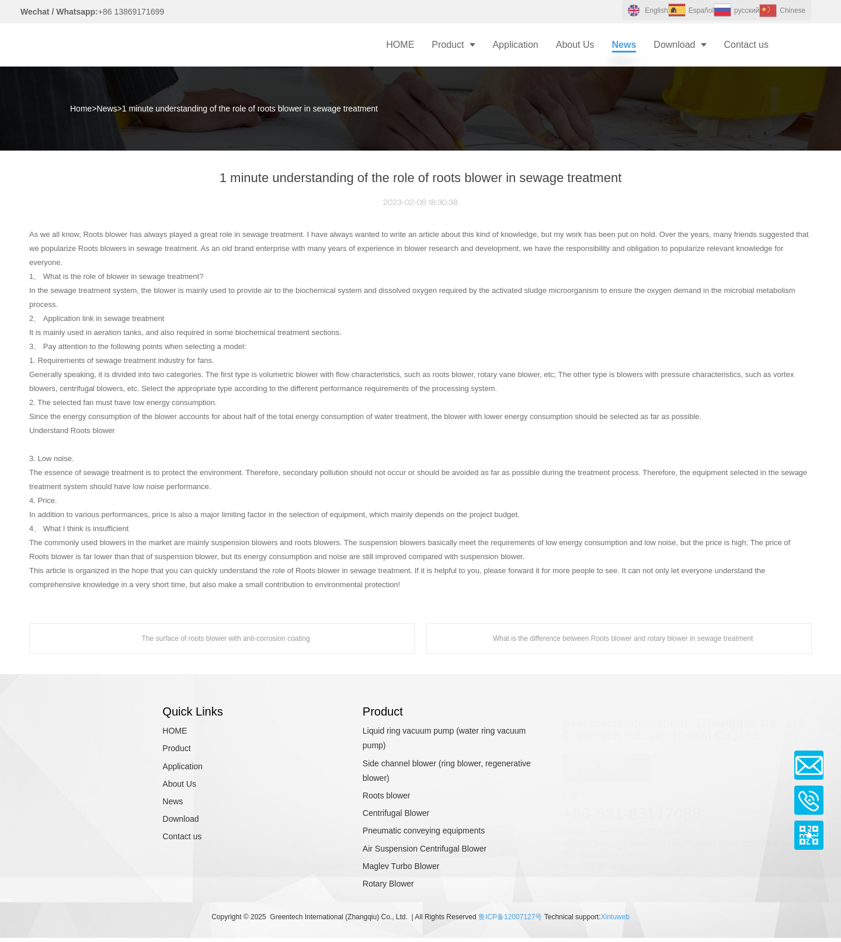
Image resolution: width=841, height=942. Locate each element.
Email (808, 765)
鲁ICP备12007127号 (510, 917)
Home (81, 108)
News (107, 108)
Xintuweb (614, 917)
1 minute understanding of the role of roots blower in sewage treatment (250, 108)
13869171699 (663, 862)
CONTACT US (606, 764)
